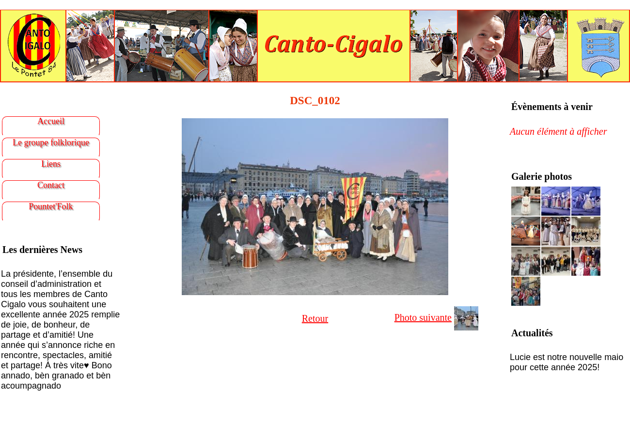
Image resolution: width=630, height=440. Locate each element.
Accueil (50, 121)
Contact (50, 185)
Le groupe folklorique (51, 142)
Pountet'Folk (51, 206)
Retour (315, 318)
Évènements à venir (552, 106)
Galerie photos (541, 176)
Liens (51, 163)
